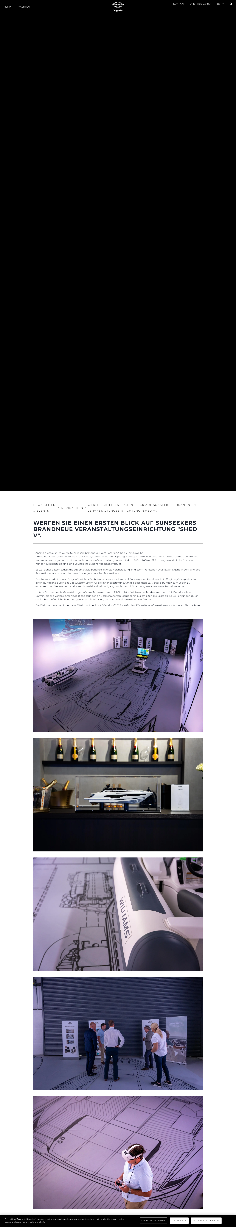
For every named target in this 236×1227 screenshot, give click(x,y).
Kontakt (178, 3)
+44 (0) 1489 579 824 (200, 3)
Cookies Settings (153, 1220)
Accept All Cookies (206, 1220)
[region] (118, 1221)
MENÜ (7, 6)
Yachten (24, 6)
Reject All (179, 1220)
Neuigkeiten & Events (44, 507)
